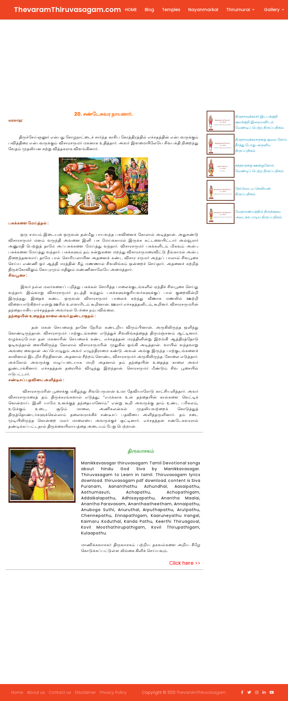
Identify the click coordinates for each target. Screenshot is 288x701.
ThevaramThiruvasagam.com (67, 9)
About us (36, 692)
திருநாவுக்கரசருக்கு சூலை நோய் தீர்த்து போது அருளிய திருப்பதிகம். (261, 145)
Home (17, 692)
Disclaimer (85, 692)
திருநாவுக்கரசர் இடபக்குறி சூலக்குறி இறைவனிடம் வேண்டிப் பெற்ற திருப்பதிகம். (259, 122)
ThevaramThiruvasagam (201, 692)
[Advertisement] (145, 67)
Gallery (272, 10)
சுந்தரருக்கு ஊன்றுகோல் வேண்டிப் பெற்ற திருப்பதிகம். (259, 168)
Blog (149, 10)
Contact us (60, 692)
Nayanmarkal (203, 10)
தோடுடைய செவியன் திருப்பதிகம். (253, 191)
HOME (131, 10)
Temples (171, 10)
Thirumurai (238, 10)
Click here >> (184, 562)
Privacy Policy (113, 692)
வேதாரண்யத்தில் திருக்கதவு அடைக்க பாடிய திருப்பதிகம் (258, 214)
